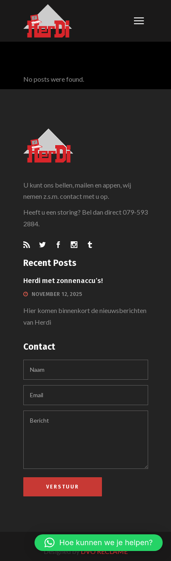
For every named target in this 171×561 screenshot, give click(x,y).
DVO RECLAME (104, 551)
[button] (99, 542)
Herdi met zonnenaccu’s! (63, 280)
